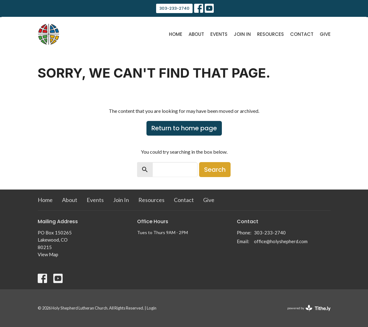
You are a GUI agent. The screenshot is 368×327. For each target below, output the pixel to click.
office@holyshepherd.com (281, 241)
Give (325, 34)
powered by (309, 308)
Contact (301, 34)
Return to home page (184, 128)
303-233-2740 (174, 8)
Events (218, 34)
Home (175, 34)
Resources (270, 34)
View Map (48, 254)
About (196, 34)
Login (151, 307)
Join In (242, 34)
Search (215, 169)
